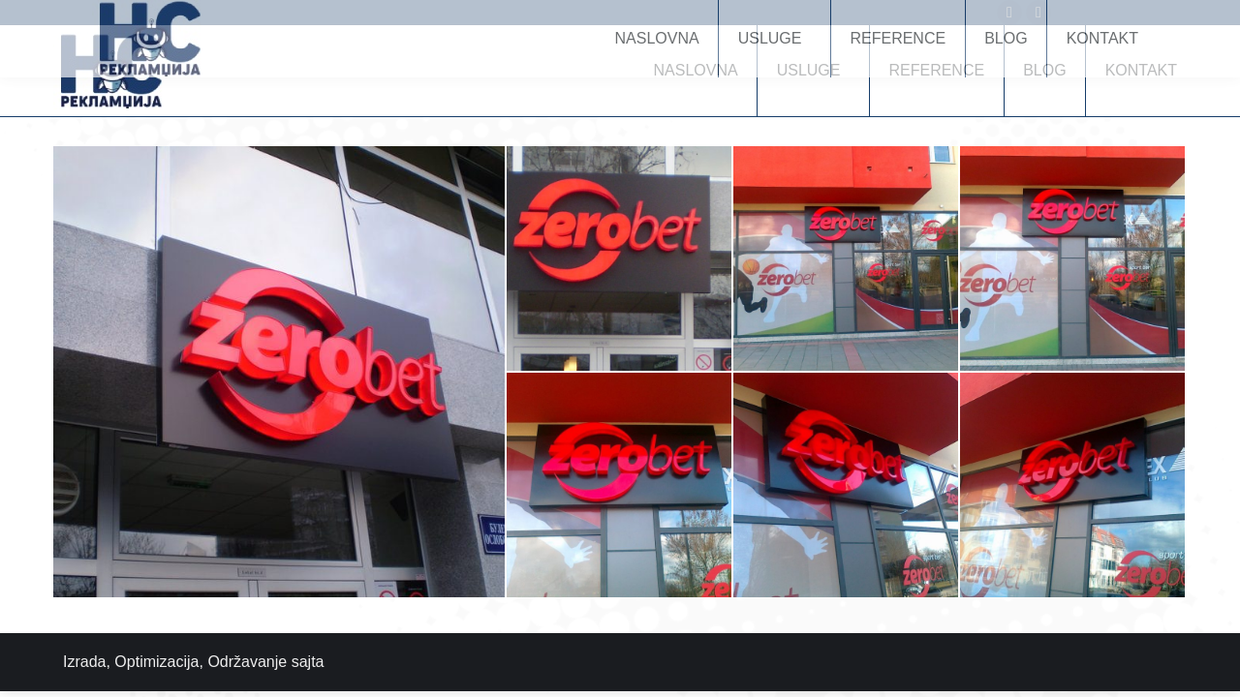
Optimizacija (156, 661)
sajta (308, 661)
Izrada (84, 661)
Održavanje (247, 661)
